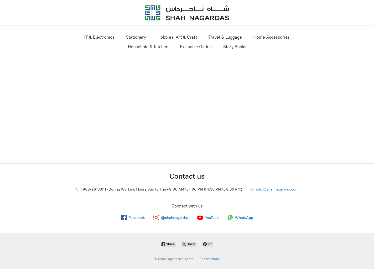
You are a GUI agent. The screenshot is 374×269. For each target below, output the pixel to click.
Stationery (136, 37)
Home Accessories (271, 37)
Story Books (234, 46)
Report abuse (209, 259)
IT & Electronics (99, 37)
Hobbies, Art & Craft (177, 37)
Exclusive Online (196, 46)
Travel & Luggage (225, 37)
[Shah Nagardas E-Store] (187, 12)
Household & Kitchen (148, 46)
